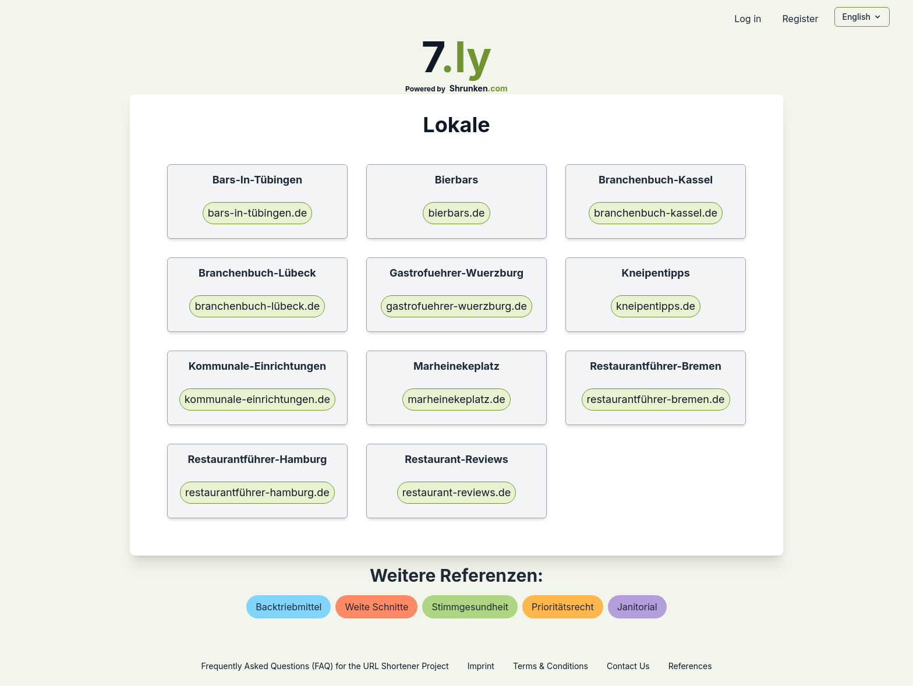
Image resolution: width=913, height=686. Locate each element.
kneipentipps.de (655, 306)
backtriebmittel (288, 607)
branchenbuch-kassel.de (655, 213)
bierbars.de (456, 213)
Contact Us (628, 666)
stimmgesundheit (469, 607)
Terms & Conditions (550, 666)
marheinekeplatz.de (456, 399)
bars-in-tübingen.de (257, 213)
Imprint (481, 666)
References (690, 666)
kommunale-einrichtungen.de (257, 399)
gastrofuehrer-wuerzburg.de (456, 306)
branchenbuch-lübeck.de (257, 306)
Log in (747, 18)
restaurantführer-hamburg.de (257, 492)
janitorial (637, 607)
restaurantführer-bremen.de (656, 399)
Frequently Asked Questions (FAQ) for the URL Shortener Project (324, 666)
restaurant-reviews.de (456, 492)
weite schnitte (376, 607)
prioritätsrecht (563, 607)
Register (800, 18)
